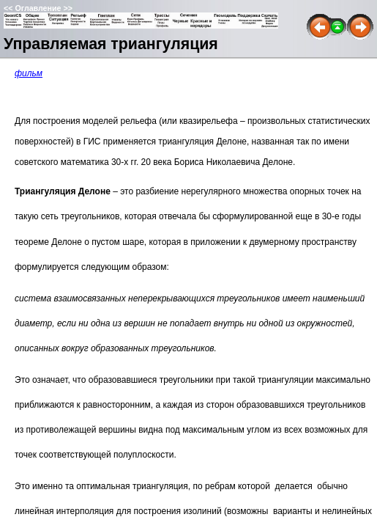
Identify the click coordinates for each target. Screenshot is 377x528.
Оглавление (38, 8)
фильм (28, 73)
